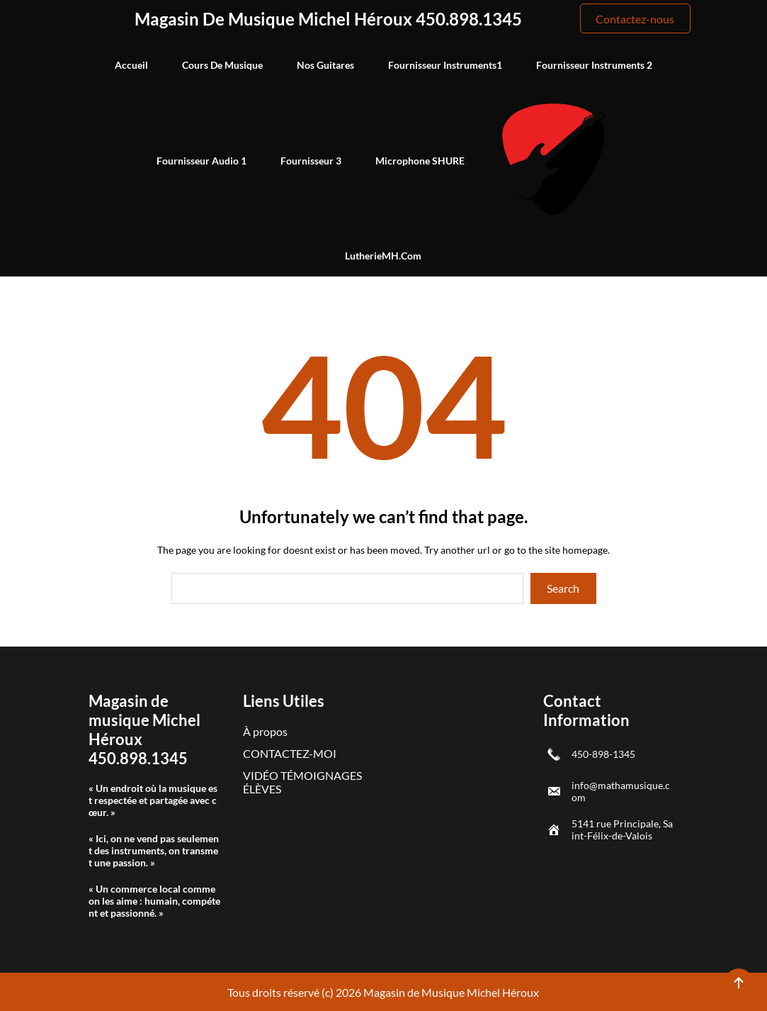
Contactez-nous (635, 19)
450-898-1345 (603, 754)
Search (563, 588)
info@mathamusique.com (621, 791)
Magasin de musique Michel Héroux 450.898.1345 (328, 19)
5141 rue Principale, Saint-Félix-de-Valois (622, 829)
